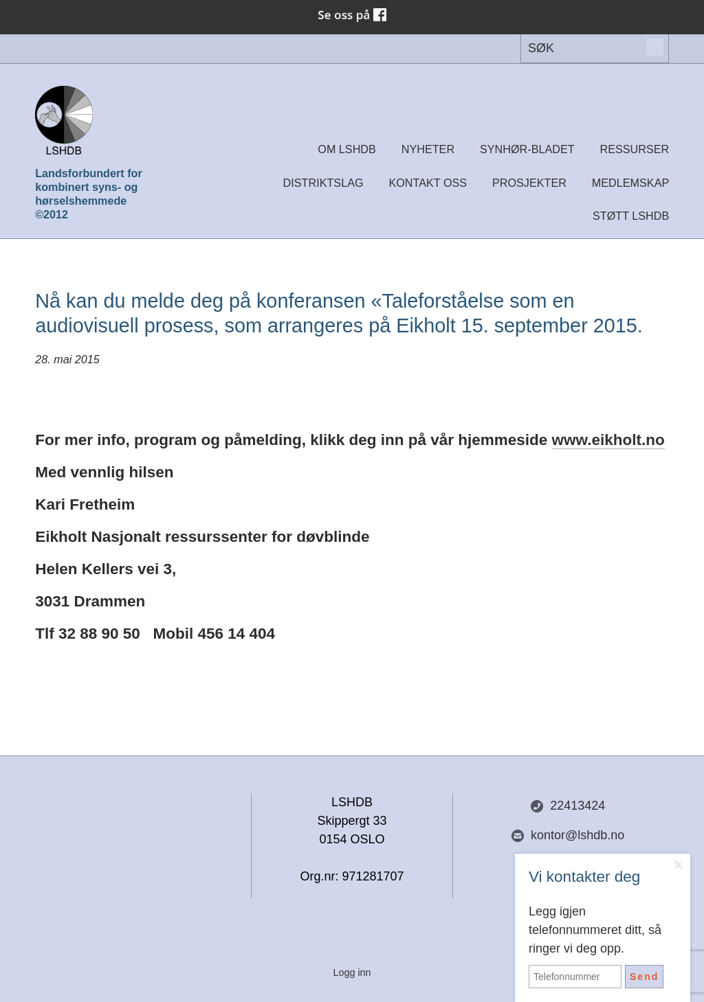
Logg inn (352, 972)
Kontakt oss (427, 183)
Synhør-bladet (527, 149)
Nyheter (428, 149)
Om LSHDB (347, 149)
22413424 (567, 806)
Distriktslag (323, 183)
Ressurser (635, 149)
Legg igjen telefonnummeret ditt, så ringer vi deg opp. (595, 929)
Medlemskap (630, 183)
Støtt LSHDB (631, 215)
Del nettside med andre (136, 807)
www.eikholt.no (608, 439)
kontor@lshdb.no (567, 835)
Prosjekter (529, 183)
